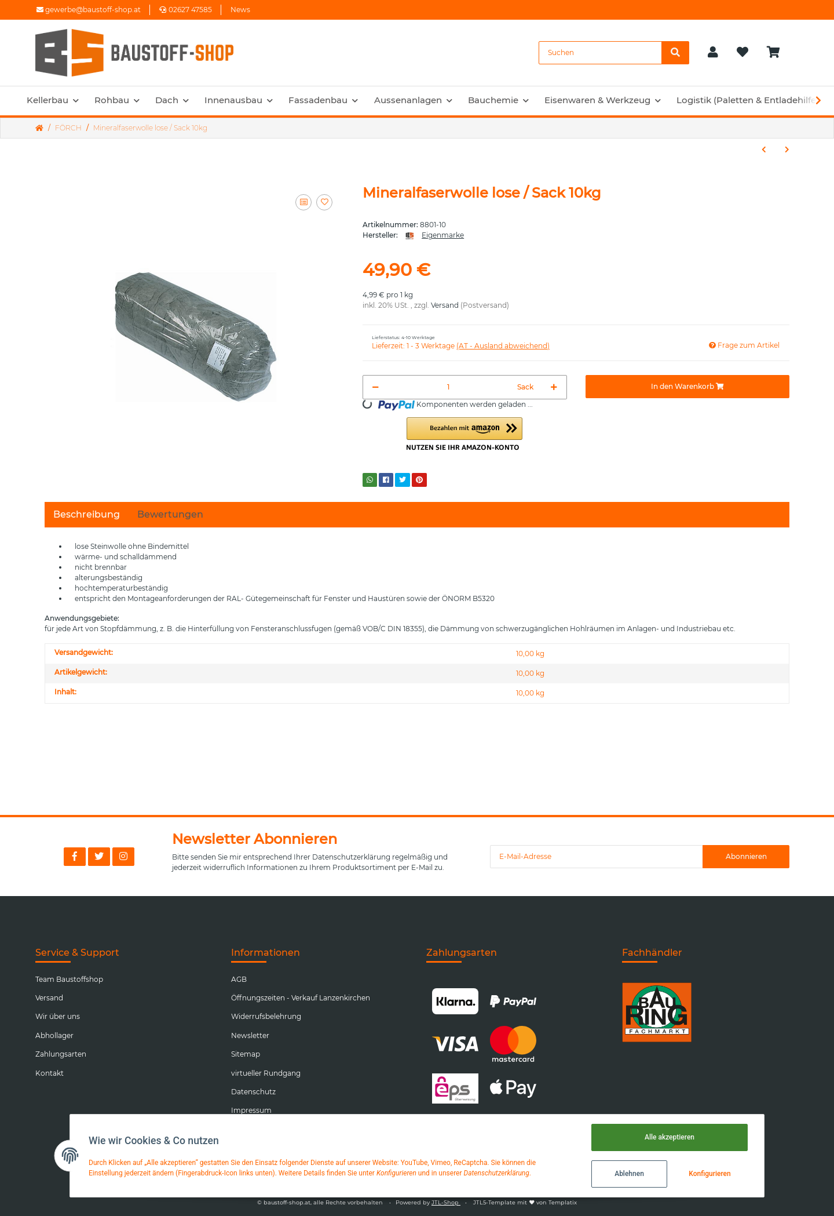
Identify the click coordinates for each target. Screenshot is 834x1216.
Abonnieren (746, 856)
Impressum (251, 1110)
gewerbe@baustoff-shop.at (88, 9)
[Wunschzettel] (742, 52)
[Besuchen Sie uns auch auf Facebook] (75, 856)
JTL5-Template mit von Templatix (525, 1202)
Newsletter (250, 1035)
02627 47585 (185, 9)
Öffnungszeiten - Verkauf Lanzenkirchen (300, 997)
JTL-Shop (445, 1202)
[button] (712, 52)
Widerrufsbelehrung (266, 1016)
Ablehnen (629, 1174)
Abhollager (54, 1035)
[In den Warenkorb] (687, 386)
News (240, 9)
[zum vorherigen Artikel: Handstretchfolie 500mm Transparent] (764, 149)
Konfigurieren (709, 1174)
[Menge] (448, 387)
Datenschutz (253, 1091)
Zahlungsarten (60, 1054)
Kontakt (49, 1073)
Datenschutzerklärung (351, 857)
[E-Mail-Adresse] (596, 856)
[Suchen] (600, 52)
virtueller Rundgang (266, 1073)
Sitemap (245, 1054)
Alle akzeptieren (669, 1137)
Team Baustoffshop (69, 979)
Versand (445, 305)
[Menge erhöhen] (554, 387)
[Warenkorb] (778, 52)
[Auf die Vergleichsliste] (303, 202)
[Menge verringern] (375, 387)
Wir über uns (57, 1016)
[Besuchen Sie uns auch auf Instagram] (123, 856)
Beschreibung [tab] (86, 514)
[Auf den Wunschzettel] (324, 202)
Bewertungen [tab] (170, 514)
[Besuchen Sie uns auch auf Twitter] (99, 856)
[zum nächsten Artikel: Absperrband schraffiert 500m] (787, 149)
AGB (239, 979)
